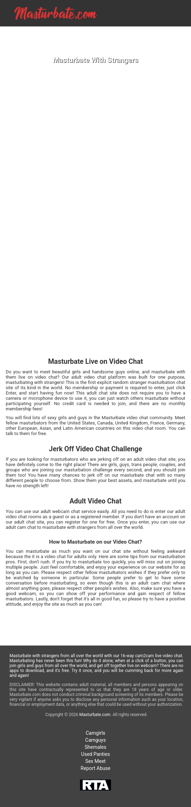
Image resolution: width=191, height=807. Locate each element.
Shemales (95, 747)
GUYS (142, 32)
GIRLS (122, 32)
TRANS (163, 32)
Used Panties (95, 754)
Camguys (95, 740)
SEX (183, 32)
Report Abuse (95, 768)
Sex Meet (95, 761)
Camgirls (95, 733)
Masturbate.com (94, 714)
